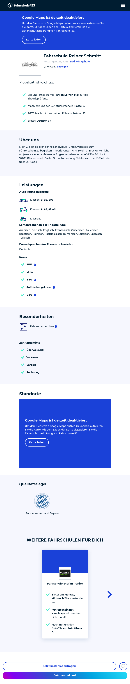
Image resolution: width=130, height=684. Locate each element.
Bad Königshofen (80, 61)
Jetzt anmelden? (65, 675)
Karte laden (34, 39)
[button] (108, 594)
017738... (57, 66)
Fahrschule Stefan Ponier (65, 583)
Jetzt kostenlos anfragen (59, 666)
